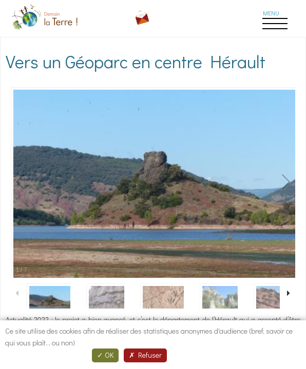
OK (105, 355)
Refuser (145, 355)
